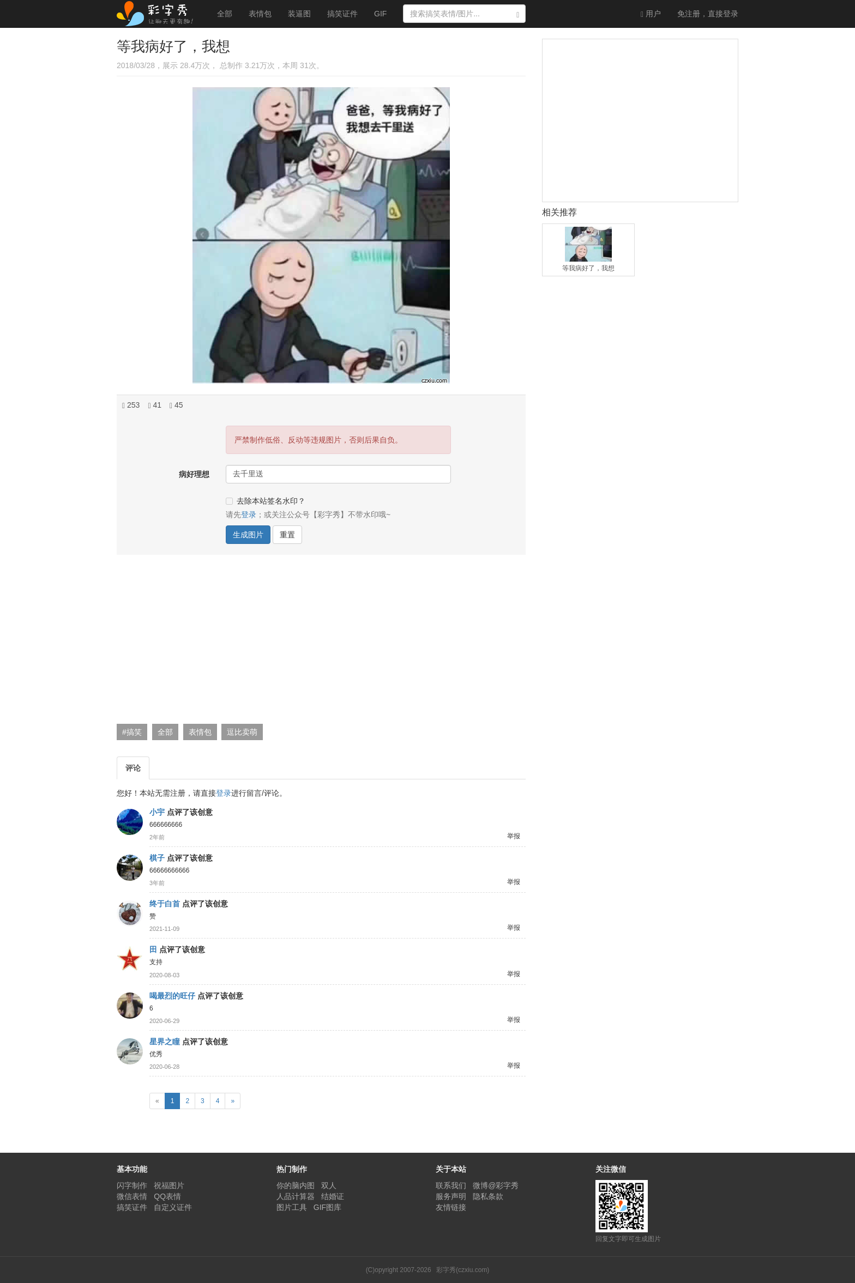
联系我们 (451, 1185)
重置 (287, 534)
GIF (380, 13)
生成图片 (248, 534)
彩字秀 (159, 13)
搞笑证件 (342, 13)
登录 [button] (248, 514)
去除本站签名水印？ (265, 501)
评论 (133, 768)
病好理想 (194, 474)
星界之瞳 (164, 1041)
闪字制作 (132, 1185)
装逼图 (299, 13)
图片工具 (291, 1207)
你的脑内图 (295, 1185)
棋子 (157, 858)
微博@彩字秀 (496, 1185)
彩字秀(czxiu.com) (462, 1270)
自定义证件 (173, 1207)
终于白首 (164, 903)
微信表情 (132, 1196)
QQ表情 (167, 1196)
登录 (707, 13)
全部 (224, 13)
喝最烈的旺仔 (172, 995)
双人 (328, 1185)
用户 (651, 14)
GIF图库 (327, 1207)
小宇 (157, 812)
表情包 (260, 13)
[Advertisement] (320, 642)
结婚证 (332, 1196)
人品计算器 (295, 1196)
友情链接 (451, 1207)
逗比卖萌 (242, 732)
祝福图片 (169, 1185)
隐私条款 (488, 1196)
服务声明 (451, 1196)
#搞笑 (132, 732)
